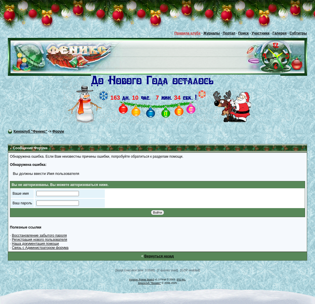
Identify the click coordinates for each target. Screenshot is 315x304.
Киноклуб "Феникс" (30, 131)
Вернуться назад (159, 256)
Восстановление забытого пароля (39, 235)
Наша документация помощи (35, 244)
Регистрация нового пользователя (39, 240)
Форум (58, 131)
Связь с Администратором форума (40, 248)
